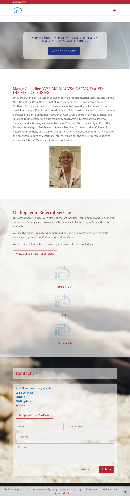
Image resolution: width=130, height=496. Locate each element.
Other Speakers (64, 50)
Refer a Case (65, 287)
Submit (106, 469)
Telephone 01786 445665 (34, 415)
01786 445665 (20, 2)
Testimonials (65, 343)
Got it (66, 493)
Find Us (65, 315)
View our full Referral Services (35, 253)
